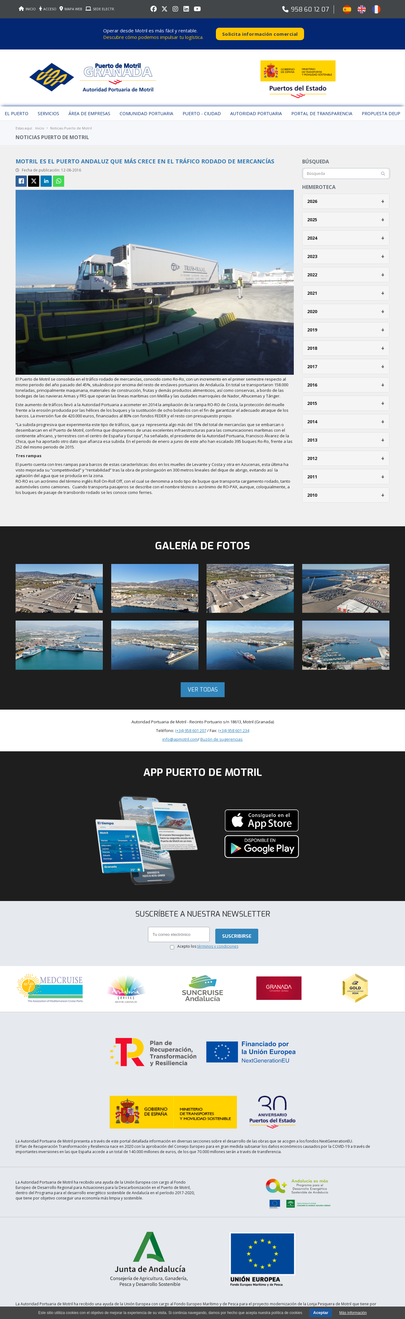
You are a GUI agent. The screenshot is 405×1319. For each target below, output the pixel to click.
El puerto (16, 107)
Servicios (48, 107)
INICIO (27, 9)
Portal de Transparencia (321, 107)
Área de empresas (89, 107)
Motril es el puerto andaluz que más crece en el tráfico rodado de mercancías (145, 155)
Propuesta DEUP (381, 107)
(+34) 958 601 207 (190, 724)
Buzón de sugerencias (221, 733)
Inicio (39, 122)
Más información (353, 1313)
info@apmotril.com (180, 733)
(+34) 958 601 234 (233, 724)
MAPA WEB (71, 9)
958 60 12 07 (310, 9)
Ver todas (203, 683)
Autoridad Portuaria (256, 107)
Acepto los (207, 940)
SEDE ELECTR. (100, 9)
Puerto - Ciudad (202, 107)
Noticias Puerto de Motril (71, 122)
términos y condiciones (217, 940)
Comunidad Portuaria (146, 107)
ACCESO (47, 9)
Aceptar (320, 1312)
